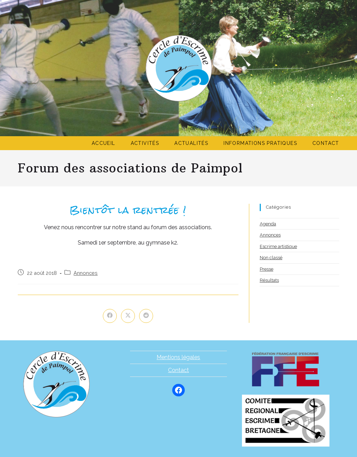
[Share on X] (128, 316)
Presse (266, 269)
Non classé (271, 257)
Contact (178, 370)
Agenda (268, 223)
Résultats (269, 280)
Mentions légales (178, 357)
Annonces (86, 273)
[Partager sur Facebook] (110, 316)
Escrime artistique (278, 246)
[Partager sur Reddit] (146, 316)
